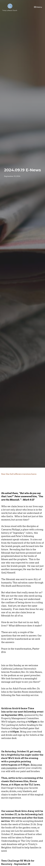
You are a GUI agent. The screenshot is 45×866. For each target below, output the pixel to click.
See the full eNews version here (18, 474)
